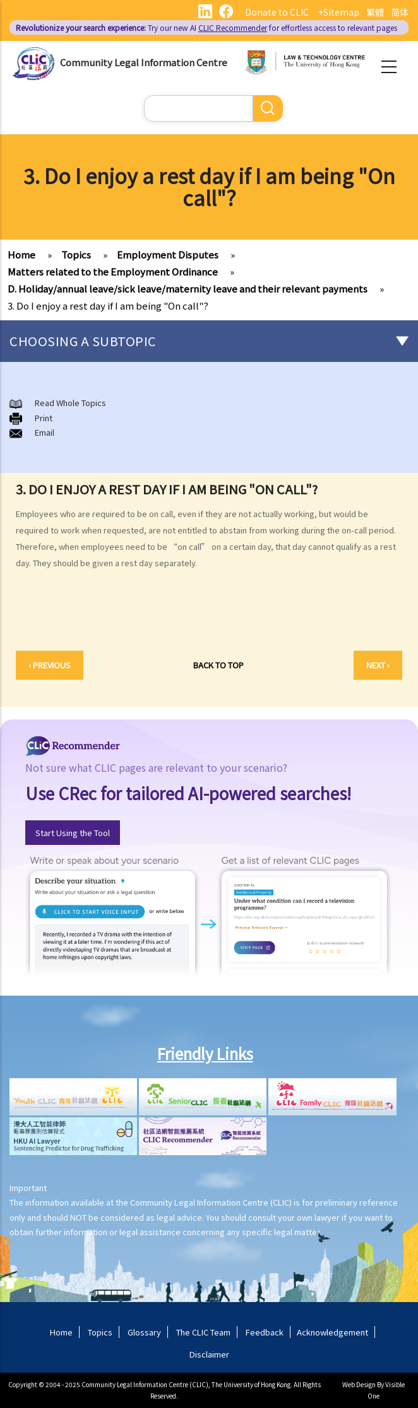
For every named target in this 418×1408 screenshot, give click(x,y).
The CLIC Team (203, 1332)
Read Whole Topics (70, 403)
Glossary (144, 1332)
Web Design (359, 1384)
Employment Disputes (167, 254)
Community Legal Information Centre (143, 62)
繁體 (375, 12)
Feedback (265, 1332)
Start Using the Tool (72, 833)
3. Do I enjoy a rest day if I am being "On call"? (108, 305)
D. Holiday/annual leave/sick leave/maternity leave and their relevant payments (187, 288)
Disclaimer (209, 1354)
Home (21, 254)
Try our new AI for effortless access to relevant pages (206, 27)
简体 (400, 12)
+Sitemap (338, 12)
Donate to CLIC (277, 12)
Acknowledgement (332, 1332)
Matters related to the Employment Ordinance (113, 271)
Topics (76, 254)
